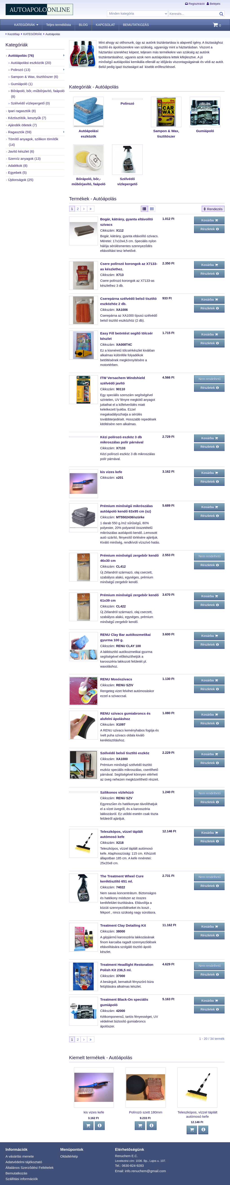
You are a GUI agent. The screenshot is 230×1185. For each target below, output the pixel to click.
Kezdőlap (14, 34)
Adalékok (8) (17, 153)
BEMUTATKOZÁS (136, 25)
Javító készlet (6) (20, 140)
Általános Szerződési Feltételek (28, 1149)
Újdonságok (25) (20, 166)
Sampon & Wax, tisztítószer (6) (33, 75)
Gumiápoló (205, 130)
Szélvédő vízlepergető (127, 177)
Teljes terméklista (58, 25)
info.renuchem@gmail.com (144, 1153)
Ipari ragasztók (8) (21, 107)
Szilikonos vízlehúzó (116, 780)
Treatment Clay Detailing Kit (121, 911)
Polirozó (127, 130)
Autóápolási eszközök (88, 130)
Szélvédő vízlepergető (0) (29, 100)
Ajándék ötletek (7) (21, 120)
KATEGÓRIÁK (24, 25)
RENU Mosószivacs (115, 668)
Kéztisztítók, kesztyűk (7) (26, 113)
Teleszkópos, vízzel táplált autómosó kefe (197, 1097)
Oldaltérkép (68, 1138)
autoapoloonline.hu (42, 1180)
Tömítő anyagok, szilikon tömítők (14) (35, 133)
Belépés (215, 3)
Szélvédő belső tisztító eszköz (123, 741)
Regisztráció (197, 3)
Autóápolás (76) (20, 55)
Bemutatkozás (16, 1154)
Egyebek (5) (17, 160)
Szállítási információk (21, 1159)
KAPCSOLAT (105, 25)
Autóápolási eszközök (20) (30, 62)
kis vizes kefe (110, 465)
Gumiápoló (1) (21, 82)
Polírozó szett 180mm (145, 1096)
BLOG (83, 25)
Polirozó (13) (20, 68)
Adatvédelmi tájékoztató (23, 1144)
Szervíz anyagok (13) (23, 146)
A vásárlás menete (19, 1138)
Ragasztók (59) (19, 127)
